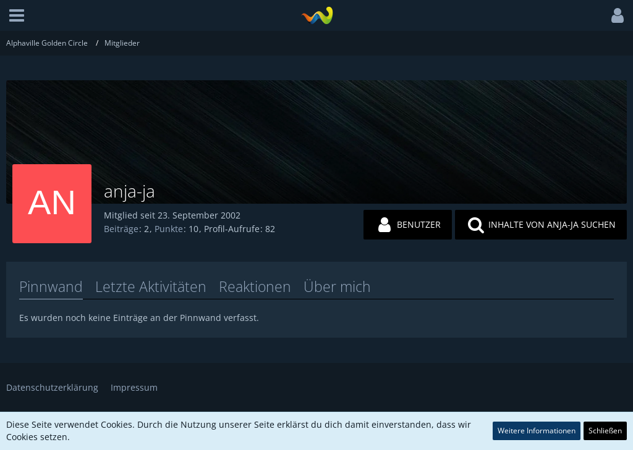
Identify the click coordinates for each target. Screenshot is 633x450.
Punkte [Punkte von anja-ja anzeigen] (169, 229)
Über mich (337, 286)
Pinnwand (51, 286)
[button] (16, 15)
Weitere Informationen (537, 430)
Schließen (605, 430)
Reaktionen (255, 286)
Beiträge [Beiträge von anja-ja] (121, 229)
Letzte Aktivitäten (150, 286)
